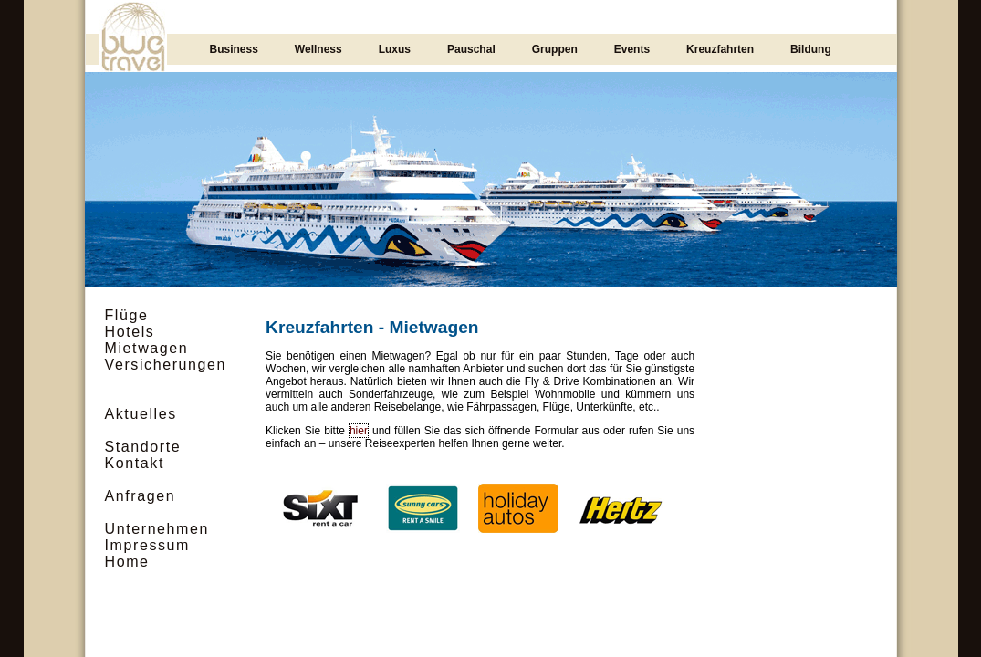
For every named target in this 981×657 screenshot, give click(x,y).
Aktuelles (141, 414)
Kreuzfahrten (720, 49)
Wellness (318, 49)
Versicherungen (166, 364)
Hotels (130, 331)
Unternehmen (157, 529)
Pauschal (471, 49)
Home (127, 561)
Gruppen (555, 49)
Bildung (810, 49)
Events (632, 49)
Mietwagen (147, 348)
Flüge (127, 315)
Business (234, 49)
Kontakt (134, 463)
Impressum (148, 545)
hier (359, 430)
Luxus (395, 49)
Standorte (143, 446)
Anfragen (140, 496)
